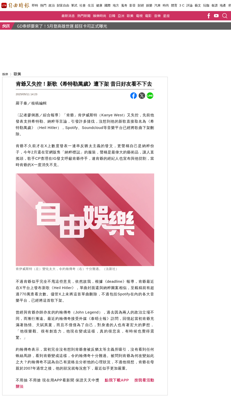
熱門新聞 (84, 15)
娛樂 (149, 5)
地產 (223, 5)
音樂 (157, 15)
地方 (116, 5)
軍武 (74, 5)
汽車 (157, 5)
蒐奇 (124, 5)
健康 (99, 5)
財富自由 (63, 5)
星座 (166, 15)
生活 (91, 5)
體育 (174, 5)
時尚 (166, 5)
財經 (141, 5)
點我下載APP (117, 380)
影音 (132, 5)
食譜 (214, 5)
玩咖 (206, 5)
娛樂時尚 (99, 15)
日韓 (112, 15)
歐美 (130, 15)
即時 (35, 5)
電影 (148, 15)
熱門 (43, 5)
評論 (189, 5)
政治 (51, 5)
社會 (82, 5)
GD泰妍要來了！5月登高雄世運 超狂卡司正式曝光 (62, 26)
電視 (139, 15)
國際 (107, 5)
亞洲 (121, 15)
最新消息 (68, 15)
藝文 (198, 5)
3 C (182, 5)
